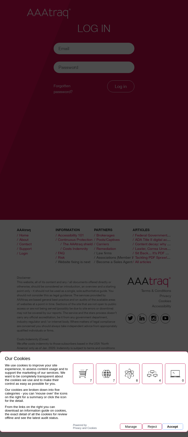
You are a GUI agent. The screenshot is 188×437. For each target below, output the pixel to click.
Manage (131, 426)
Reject (152, 426)
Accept (172, 426)
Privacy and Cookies (85, 426)
